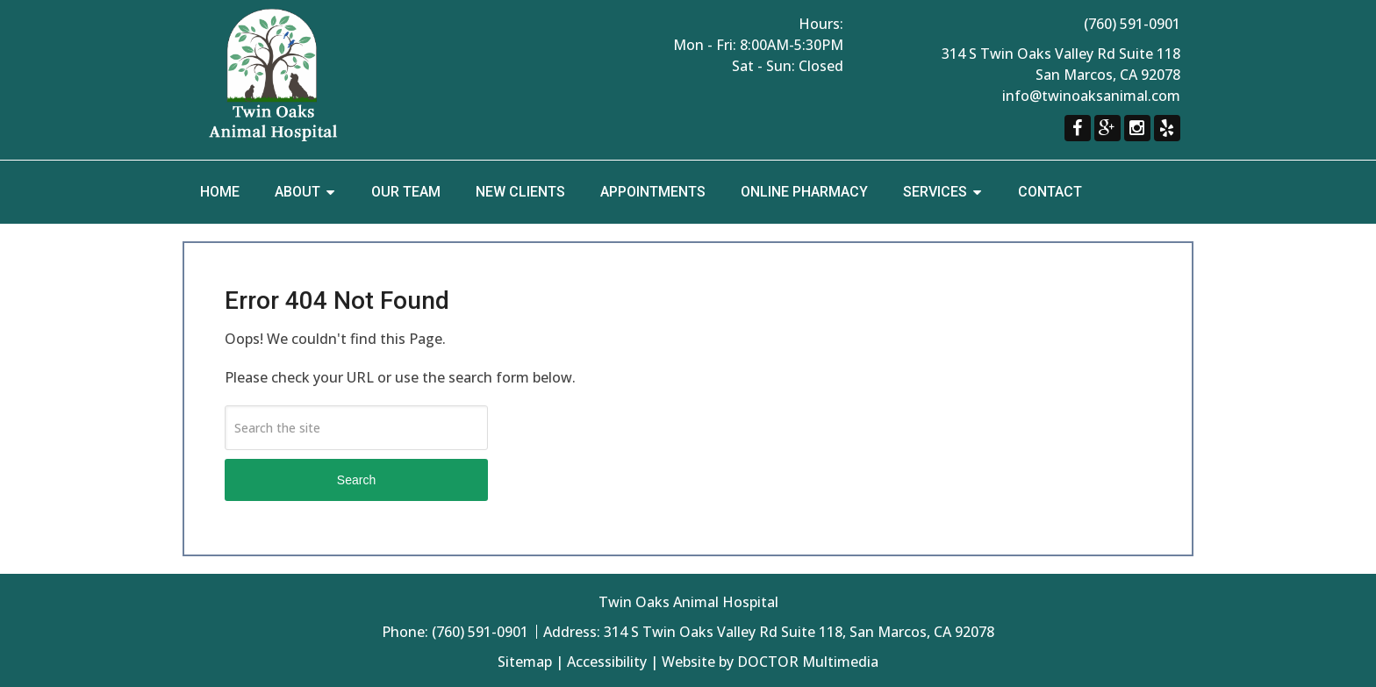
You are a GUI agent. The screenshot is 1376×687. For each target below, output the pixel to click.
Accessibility (607, 661)
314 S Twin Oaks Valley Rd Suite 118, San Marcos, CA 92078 (799, 631)
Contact (1050, 191)
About (297, 191)
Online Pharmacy (804, 191)
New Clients (520, 191)
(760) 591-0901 (1132, 23)
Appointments (653, 191)
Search (356, 480)
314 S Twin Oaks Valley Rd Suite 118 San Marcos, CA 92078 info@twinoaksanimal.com (1061, 74)
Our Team (406, 191)
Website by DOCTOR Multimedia (770, 661)
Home (220, 191)
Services (935, 191)
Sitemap (525, 661)
